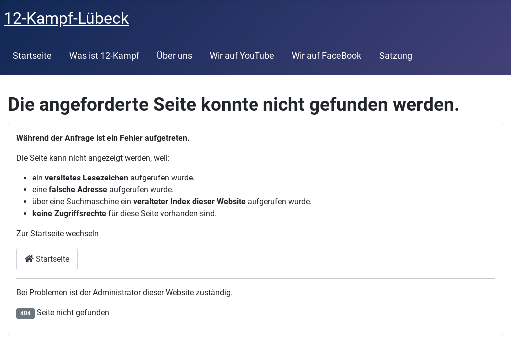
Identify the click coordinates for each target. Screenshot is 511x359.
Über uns (174, 56)
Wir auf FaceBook (326, 56)
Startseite (32, 56)
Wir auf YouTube (242, 56)
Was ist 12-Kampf (104, 56)
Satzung (395, 56)
